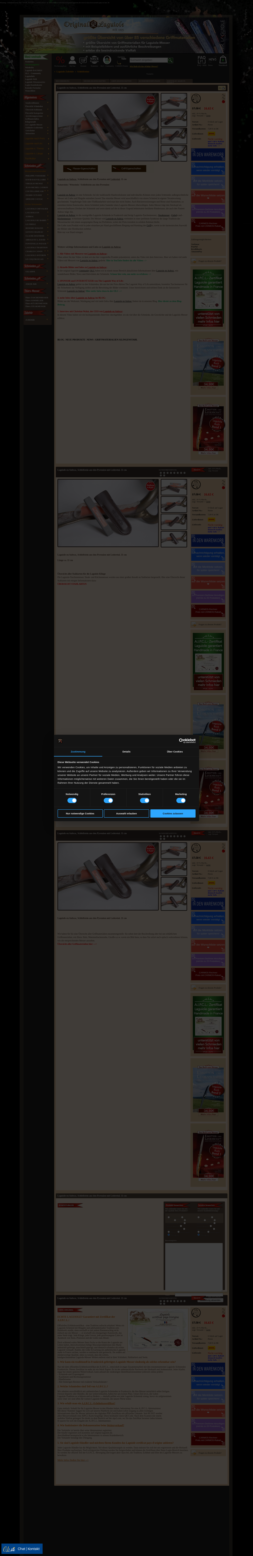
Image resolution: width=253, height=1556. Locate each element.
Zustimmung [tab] (78, 751)
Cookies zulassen (173, 813)
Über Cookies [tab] (175, 751)
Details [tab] (126, 751)
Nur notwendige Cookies (80, 813)
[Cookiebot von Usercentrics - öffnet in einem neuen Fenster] (181, 740)
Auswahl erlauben (126, 813)
